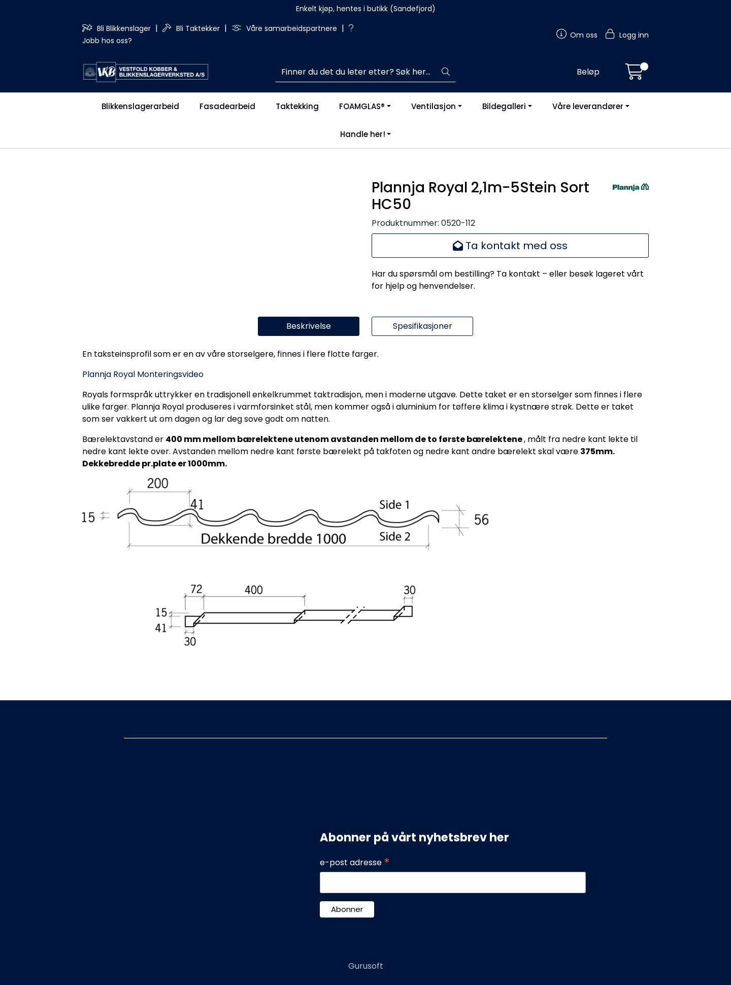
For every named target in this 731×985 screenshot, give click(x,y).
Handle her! (362, 134)
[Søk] (355, 72)
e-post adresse (355, 862)
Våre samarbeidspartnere (285, 28)
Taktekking (297, 106)
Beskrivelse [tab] (308, 368)
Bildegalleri (504, 106)
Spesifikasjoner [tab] (422, 368)
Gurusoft (365, 966)
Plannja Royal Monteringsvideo (143, 416)
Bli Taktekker (192, 28)
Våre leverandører (587, 106)
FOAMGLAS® (362, 106)
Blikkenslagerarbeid (140, 106)
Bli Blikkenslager (117, 28)
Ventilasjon (433, 106)
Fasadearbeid (227, 106)
